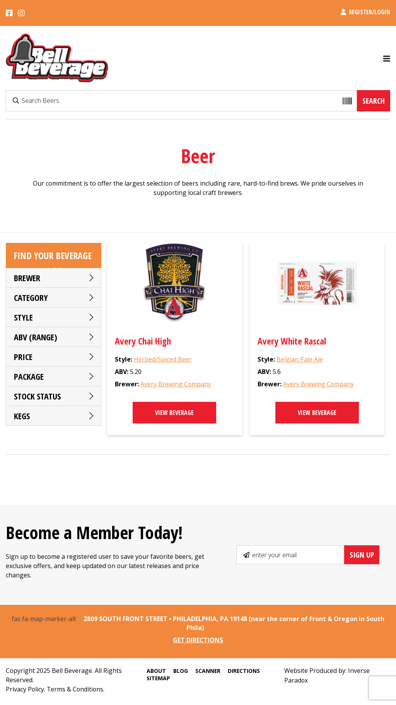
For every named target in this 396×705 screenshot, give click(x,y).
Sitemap (158, 677)
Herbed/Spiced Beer (163, 359)
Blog (179, 670)
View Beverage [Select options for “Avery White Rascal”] (317, 413)
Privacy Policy (25, 689)
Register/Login (365, 12)
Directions (243, 670)
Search (373, 101)
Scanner (207, 670)
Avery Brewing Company (176, 384)
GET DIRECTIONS (198, 640)
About (155, 670)
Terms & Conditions (76, 689)
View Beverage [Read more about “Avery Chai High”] (174, 413)
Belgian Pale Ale (300, 359)
